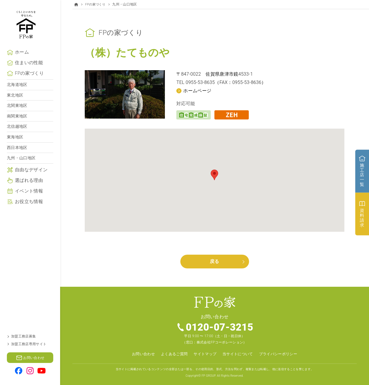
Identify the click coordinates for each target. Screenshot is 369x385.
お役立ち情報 (29, 212)
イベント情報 (29, 201)
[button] (214, 174)
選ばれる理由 (29, 190)
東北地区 (15, 105)
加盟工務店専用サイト (28, 344)
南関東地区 (17, 126)
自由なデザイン (31, 180)
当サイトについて (239, 353)
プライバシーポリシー (281, 353)
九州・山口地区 (21, 168)
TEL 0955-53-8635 (195, 82)
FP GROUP (208, 375)
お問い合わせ (139, 353)
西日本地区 (17, 158)
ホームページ (197, 90)
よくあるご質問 (171, 353)
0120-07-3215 (220, 327)
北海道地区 (17, 95)
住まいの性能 (29, 73)
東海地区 (15, 147)
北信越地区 (17, 136)
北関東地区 (17, 115)
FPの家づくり (29, 83)
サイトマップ (204, 353)
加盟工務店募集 (23, 336)
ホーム (22, 62)
